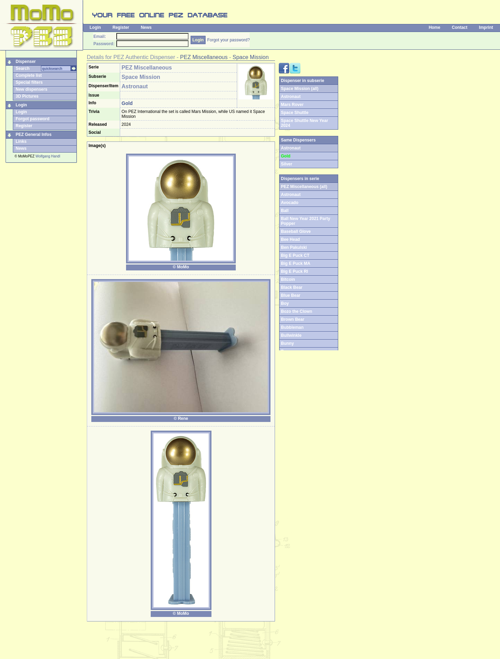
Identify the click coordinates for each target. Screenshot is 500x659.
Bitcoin (288, 279)
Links (21, 141)
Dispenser (26, 61)
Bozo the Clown (296, 311)
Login (95, 27)
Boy (285, 303)
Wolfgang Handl (47, 156)
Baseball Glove (296, 231)
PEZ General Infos (33, 134)
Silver (286, 164)
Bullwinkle (291, 335)
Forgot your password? (228, 40)
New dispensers (31, 89)
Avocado (289, 202)
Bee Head (290, 239)
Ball (285, 210)
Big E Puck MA (295, 263)
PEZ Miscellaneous (204, 57)
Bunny (287, 343)
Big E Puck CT (295, 255)
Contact (459, 27)
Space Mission (251, 57)
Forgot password (32, 118)
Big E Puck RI (294, 271)
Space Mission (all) (299, 88)
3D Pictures (27, 96)
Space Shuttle (294, 112)
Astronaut (291, 96)
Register (120, 27)
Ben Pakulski (294, 247)
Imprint (486, 27)
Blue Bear (290, 295)
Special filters (29, 82)
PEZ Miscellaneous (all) (304, 186)
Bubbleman (292, 327)
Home (434, 27)
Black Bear (291, 287)
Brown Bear (292, 319)
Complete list (29, 75)
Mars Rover (292, 104)
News (146, 27)
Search (23, 68)
